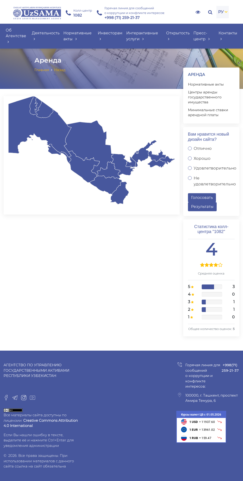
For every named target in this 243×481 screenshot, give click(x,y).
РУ (221, 11)
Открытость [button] (178, 36)
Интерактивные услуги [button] (142, 36)
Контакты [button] (228, 36)
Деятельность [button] (46, 36)
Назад (59, 70)
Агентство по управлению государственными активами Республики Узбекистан (36, 370)
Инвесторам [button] (110, 36)
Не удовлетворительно (215, 181)
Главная (41, 70)
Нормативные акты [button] (77, 36)
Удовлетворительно (215, 168)
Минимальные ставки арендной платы (208, 112)
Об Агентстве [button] (16, 36)
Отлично (203, 148)
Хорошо (202, 158)
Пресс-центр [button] (201, 36)
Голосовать (202, 197)
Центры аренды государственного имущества (205, 97)
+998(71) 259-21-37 (230, 368)
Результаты (202, 206)
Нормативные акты (206, 84)
